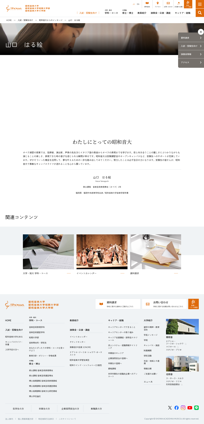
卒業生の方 (44, 408)
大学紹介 (148, 320)
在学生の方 (18, 408)
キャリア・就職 (182, 12)
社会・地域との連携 (151, 362)
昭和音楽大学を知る (14, 336)
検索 (200, 13)
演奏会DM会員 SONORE (80, 347)
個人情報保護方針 (25, 418)
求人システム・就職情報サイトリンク (122, 346)
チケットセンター (77, 341)
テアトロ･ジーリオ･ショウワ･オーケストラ (86, 353)
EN (138, 4)
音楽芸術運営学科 (37, 332)
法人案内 (9, 418)
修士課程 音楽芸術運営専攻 (41, 375)
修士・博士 (127, 11)
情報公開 (148, 368)
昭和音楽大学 (28, 8)
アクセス (185, 62)
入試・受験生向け (88, 12)
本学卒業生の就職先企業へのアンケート (122, 375)
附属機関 (148, 350)
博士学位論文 (35, 396)
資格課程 (112, 368)
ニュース (148, 381)
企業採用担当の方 (70, 408)
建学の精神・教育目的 (151, 328)
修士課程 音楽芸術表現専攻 (41, 370)
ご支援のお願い (150, 373)
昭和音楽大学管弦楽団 (79, 359)
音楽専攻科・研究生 (38, 342)
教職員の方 (96, 408)
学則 (146, 340)
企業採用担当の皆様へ (118, 358)
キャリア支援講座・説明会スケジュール (122, 338)
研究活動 (148, 355)
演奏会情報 (186, 54)
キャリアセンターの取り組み (120, 332)
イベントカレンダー (78, 336)
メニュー (200, 4)
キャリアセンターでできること (121, 327)
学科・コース (111, 11)
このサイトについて (67, 418)
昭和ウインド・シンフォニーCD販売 (86, 365)
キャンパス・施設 (151, 345)
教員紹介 (142, 12)
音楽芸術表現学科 (37, 327)
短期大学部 (34, 337)
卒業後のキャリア (116, 353)
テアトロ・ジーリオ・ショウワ (175, 342)
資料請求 (185, 37)
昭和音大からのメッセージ (50, 20)
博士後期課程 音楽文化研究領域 (43, 391)
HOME (9, 20)
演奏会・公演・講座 (161, 12)
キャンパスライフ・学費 (14, 343)
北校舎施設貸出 (173, 384)
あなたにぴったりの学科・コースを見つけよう (46, 349)
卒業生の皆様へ (115, 363)
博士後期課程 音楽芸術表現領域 (43, 380)
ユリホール (171, 346)
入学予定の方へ (12, 349)
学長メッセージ (150, 334)
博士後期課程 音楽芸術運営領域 (43, 385)
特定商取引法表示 (46, 418)
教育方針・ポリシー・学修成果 (42, 355)
